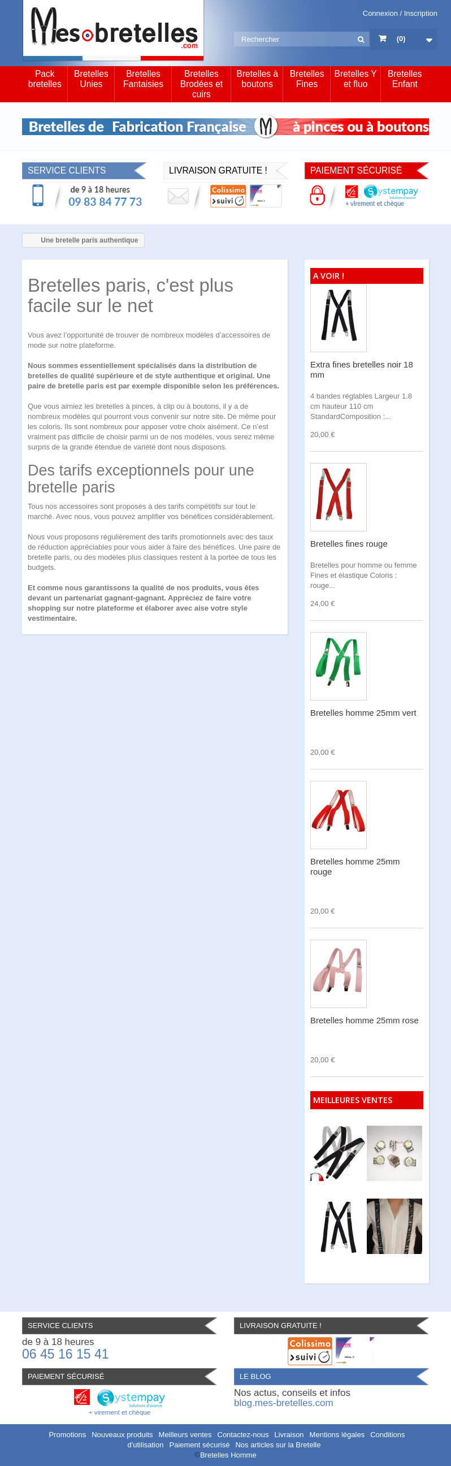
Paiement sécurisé (199, 1445)
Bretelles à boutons (257, 79)
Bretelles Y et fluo (356, 79)
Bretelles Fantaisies (143, 79)
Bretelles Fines (307, 79)
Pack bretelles (45, 79)
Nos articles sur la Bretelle (277, 1445)
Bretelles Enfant (405, 79)
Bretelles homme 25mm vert (363, 712)
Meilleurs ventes (185, 1434)
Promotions (67, 1434)
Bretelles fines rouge (349, 543)
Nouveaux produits (122, 1434)
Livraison (289, 1434)
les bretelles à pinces (118, 406)
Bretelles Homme (228, 1455)
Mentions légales (337, 1434)
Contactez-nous (243, 1434)
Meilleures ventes (352, 1100)
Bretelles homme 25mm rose (364, 1020)
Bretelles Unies (91, 79)
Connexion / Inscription (400, 13)
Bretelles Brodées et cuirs (201, 84)
